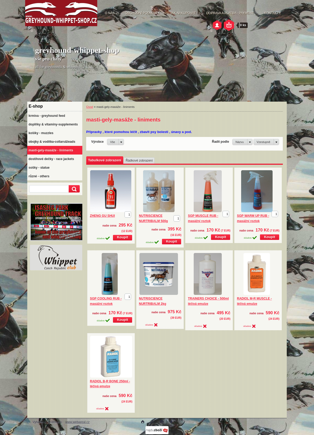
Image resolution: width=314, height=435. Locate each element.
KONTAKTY (272, 13)
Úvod (89, 106)
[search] (73, 189)
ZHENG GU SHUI (102, 216)
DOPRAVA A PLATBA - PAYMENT (230, 13)
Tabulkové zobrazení (104, 160)
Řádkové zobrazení (139, 160)
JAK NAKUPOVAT (183, 13)
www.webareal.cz (77, 422)
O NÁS (110, 13)
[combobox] (242, 142)
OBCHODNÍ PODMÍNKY (142, 13)
